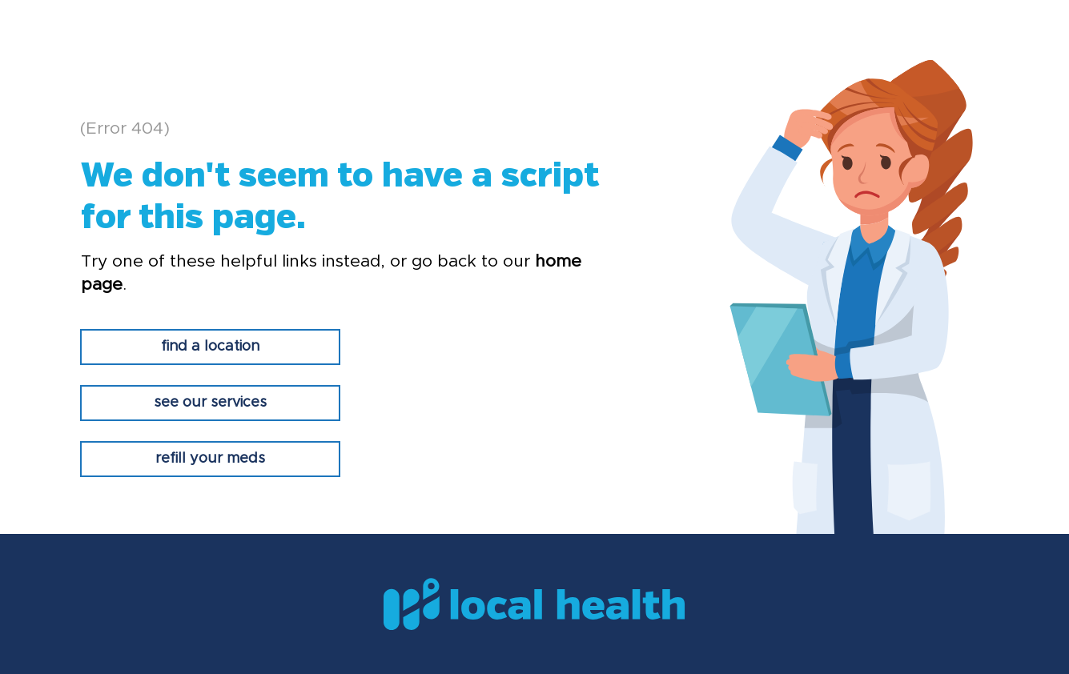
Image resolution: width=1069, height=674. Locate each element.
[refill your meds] (210, 459)
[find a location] (210, 347)
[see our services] (210, 403)
